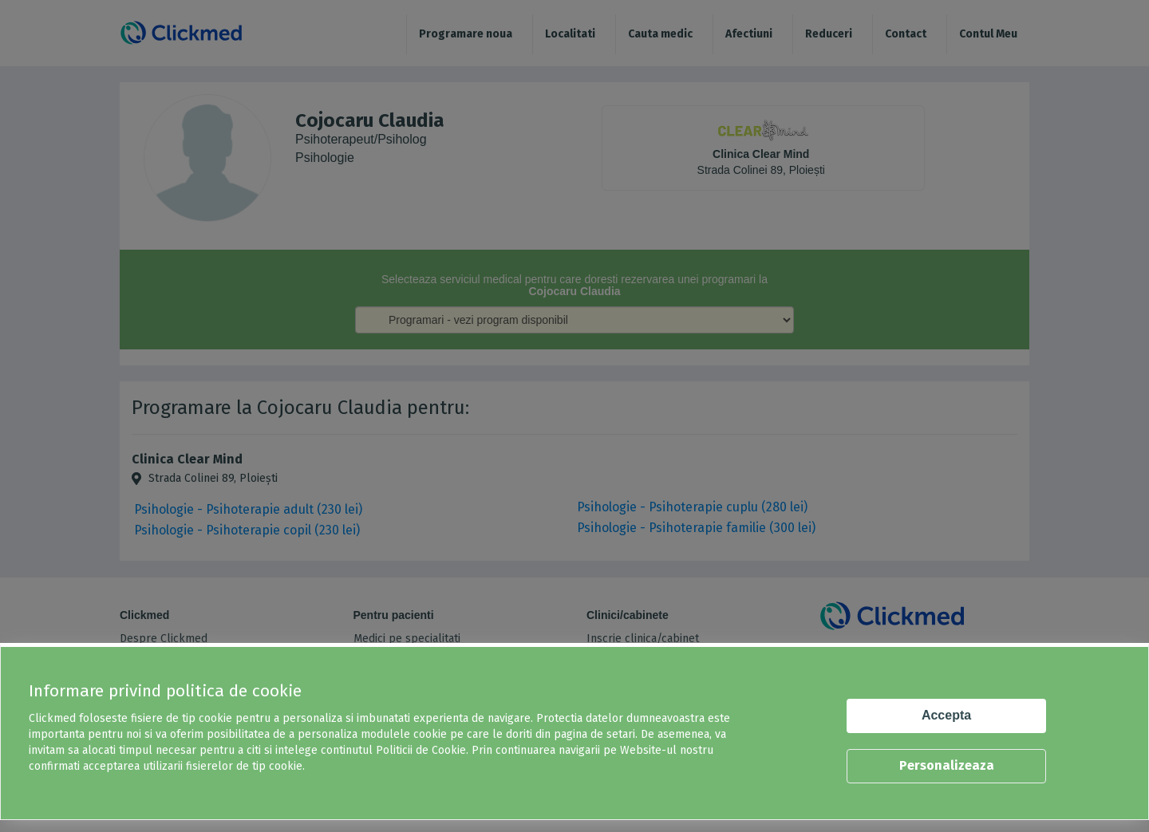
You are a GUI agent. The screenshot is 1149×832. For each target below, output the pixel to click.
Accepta (946, 715)
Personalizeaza (946, 765)
